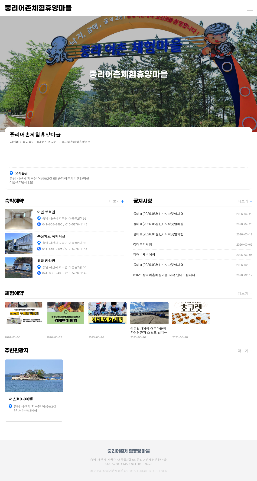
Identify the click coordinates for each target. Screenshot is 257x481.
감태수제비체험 (193, 255)
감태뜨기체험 (193, 244)
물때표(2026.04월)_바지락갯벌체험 (193, 234)
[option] (128, 74)
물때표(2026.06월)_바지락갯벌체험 (193, 214)
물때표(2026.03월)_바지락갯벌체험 (193, 265)
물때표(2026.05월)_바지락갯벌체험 (193, 224)
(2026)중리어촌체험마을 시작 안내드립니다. (193, 275)
